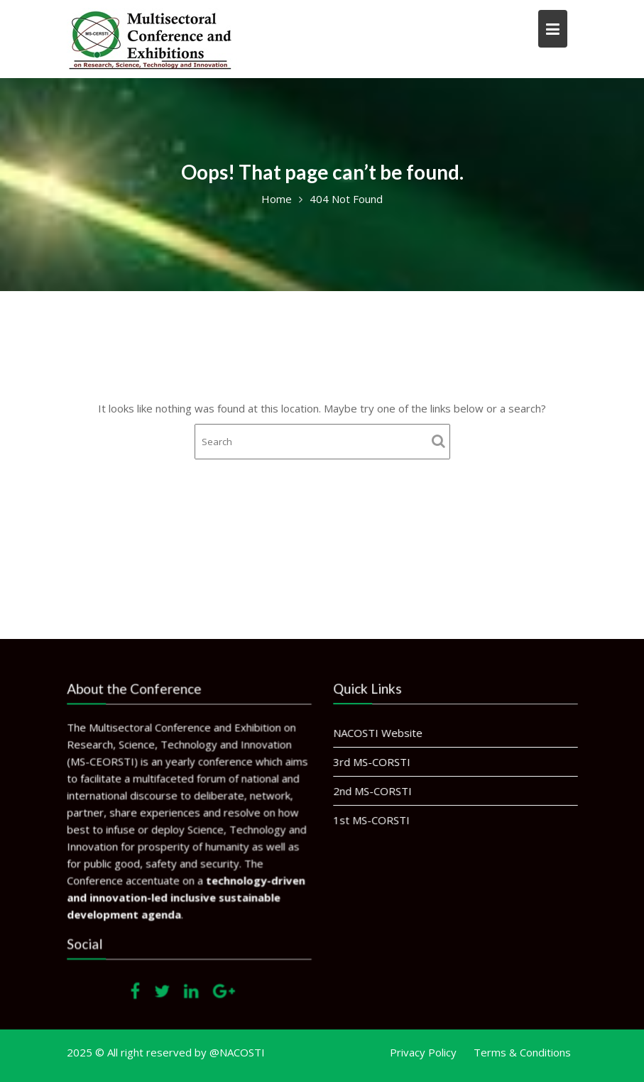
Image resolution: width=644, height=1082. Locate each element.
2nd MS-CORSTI (373, 790)
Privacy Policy (423, 1052)
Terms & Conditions (522, 1052)
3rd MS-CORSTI (372, 762)
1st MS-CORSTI (372, 819)
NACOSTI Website (378, 733)
